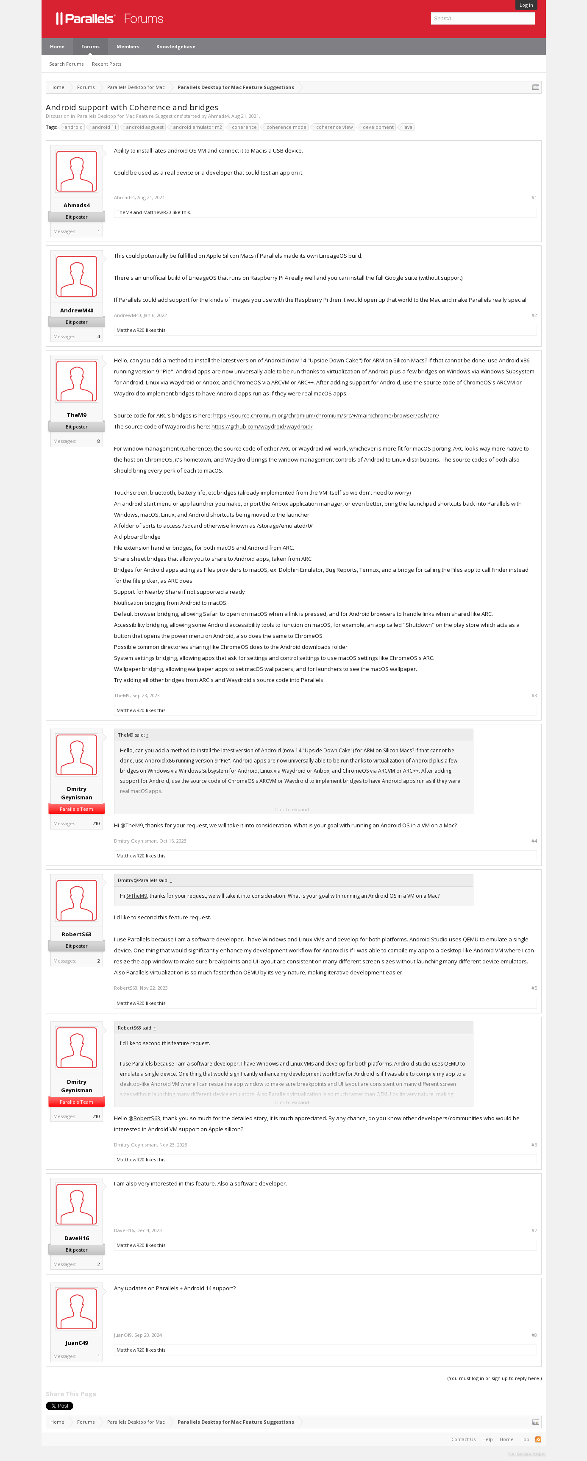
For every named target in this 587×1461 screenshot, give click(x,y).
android (72, 127)
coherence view (333, 127)
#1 (534, 197)
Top (524, 1439)
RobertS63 (76, 934)
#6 (534, 1145)
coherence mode (285, 127)
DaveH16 (76, 1238)
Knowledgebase (175, 46)
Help (487, 1439)
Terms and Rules (527, 1453)
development (377, 127)
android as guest (144, 127)
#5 (534, 988)
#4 (534, 841)
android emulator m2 (196, 127)
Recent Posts (106, 64)
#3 (534, 695)
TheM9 (124, 212)
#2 (534, 315)
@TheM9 (131, 825)
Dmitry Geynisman (76, 793)
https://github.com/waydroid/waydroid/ (262, 426)
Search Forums (66, 64)
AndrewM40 (76, 310)
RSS (538, 1439)
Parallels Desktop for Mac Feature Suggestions (129, 116)
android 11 (103, 127)
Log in (526, 5)
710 (96, 823)
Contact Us (463, 1439)
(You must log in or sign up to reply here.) (495, 1378)
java (406, 127)
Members (128, 46)
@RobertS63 (144, 1118)
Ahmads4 (218, 116)
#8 (534, 1335)
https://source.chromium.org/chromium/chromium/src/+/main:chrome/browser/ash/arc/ (326, 415)
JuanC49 (77, 1343)
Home (57, 46)
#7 (534, 1230)
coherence (243, 127)
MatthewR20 (157, 212)
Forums (90, 46)
